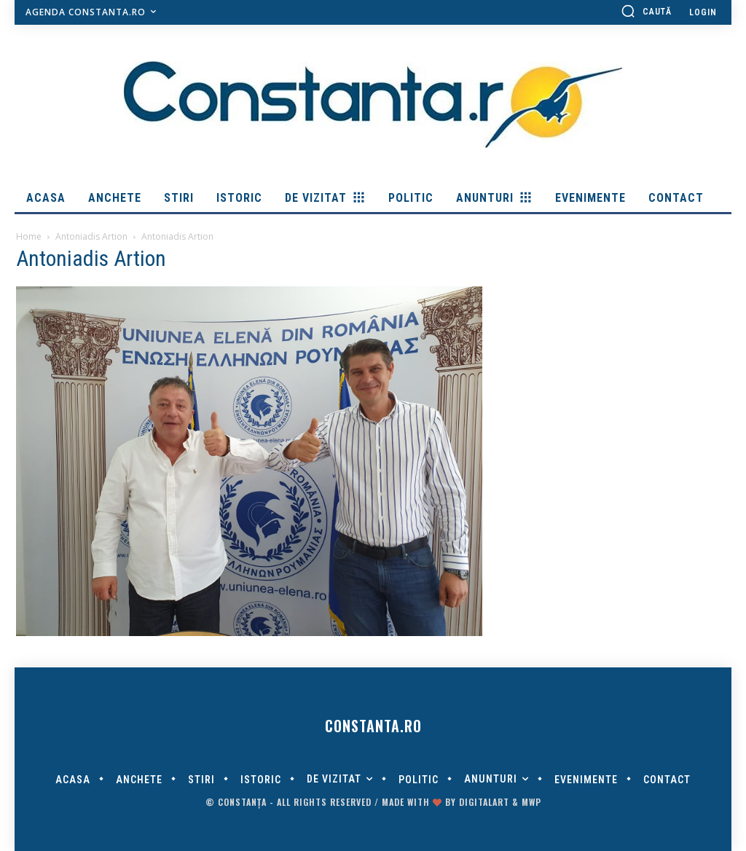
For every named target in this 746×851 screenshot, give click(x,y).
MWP (531, 802)
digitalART (484, 802)
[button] (646, 11)
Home (29, 236)
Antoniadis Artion (91, 236)
